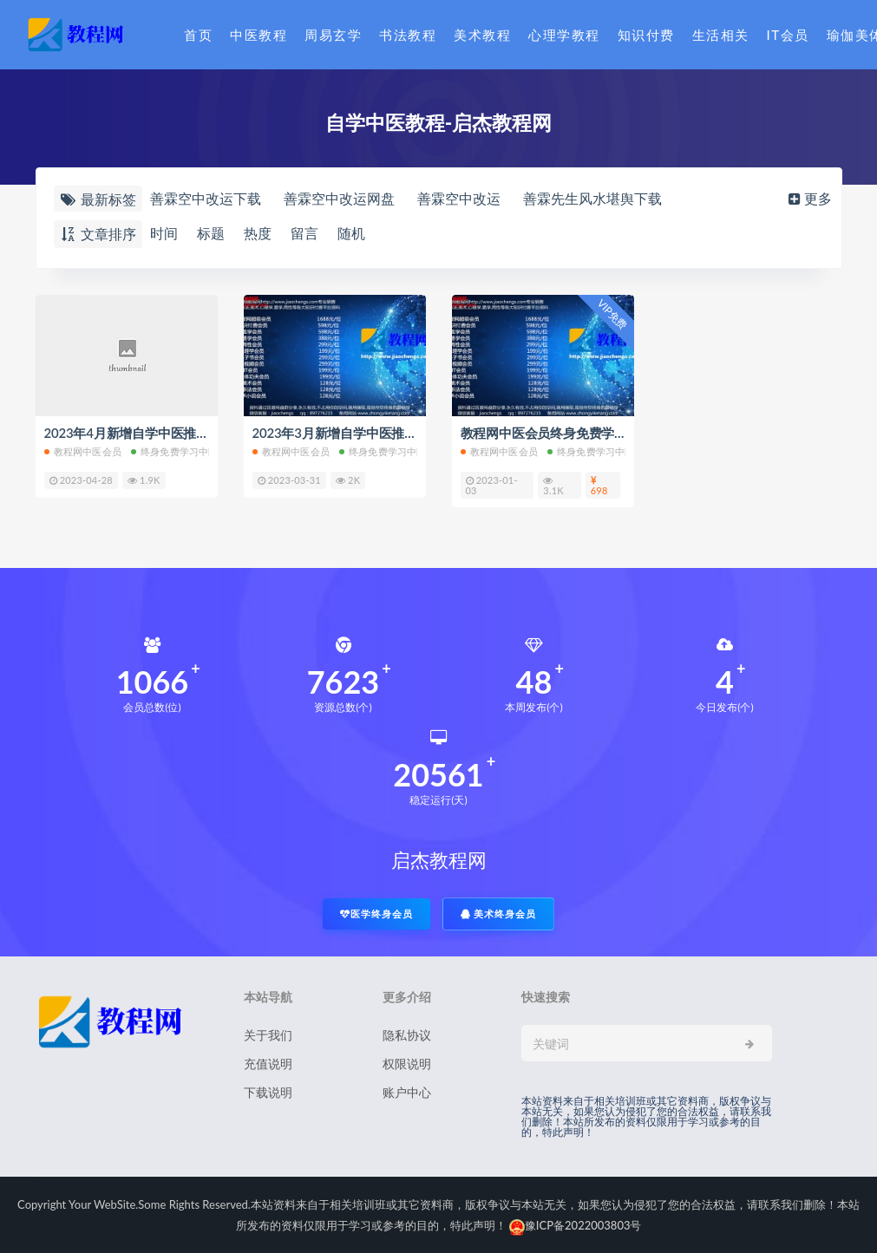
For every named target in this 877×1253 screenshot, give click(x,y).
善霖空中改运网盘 (339, 198)
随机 (351, 233)
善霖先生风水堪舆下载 (592, 198)
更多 (808, 198)
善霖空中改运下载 (205, 198)
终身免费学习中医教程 (184, 451)
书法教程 (407, 34)
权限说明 (407, 1063)
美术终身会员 (499, 913)
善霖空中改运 (459, 198)
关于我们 (268, 1035)
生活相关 (720, 34)
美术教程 (482, 34)
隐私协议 (407, 1035)
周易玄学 (333, 34)
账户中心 (407, 1092)
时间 (164, 233)
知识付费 (646, 34)
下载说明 (268, 1092)
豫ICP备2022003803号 (575, 1225)
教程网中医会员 (82, 451)
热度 (258, 233)
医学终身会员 (376, 913)
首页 (198, 34)
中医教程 (258, 34)
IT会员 (788, 34)
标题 (211, 233)
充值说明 (268, 1063)
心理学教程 (564, 34)
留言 (304, 233)
